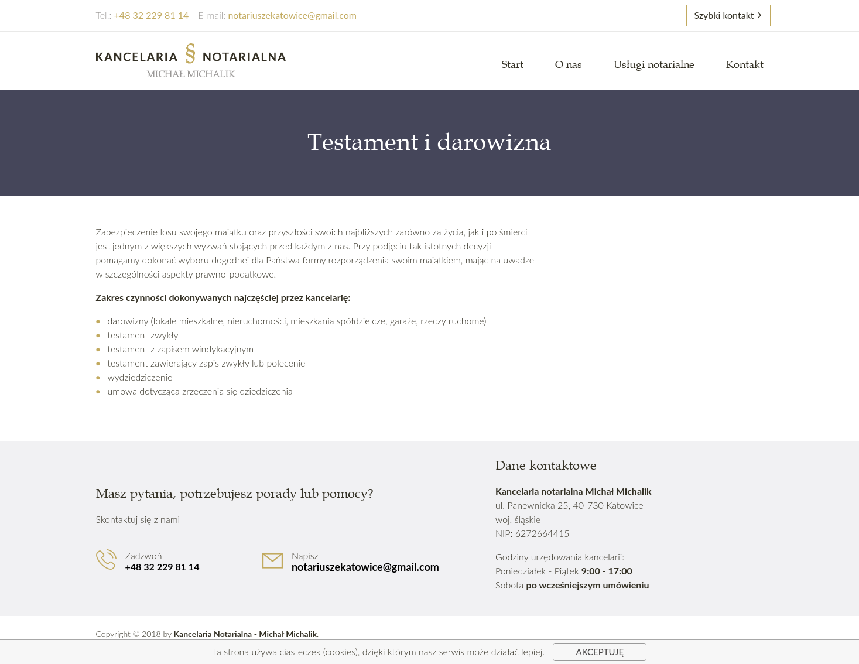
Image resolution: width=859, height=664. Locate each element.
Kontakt (745, 64)
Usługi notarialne (654, 64)
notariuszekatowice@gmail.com (365, 566)
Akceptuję (600, 651)
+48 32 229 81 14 (162, 566)
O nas (568, 64)
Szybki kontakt (724, 14)
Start (512, 64)
